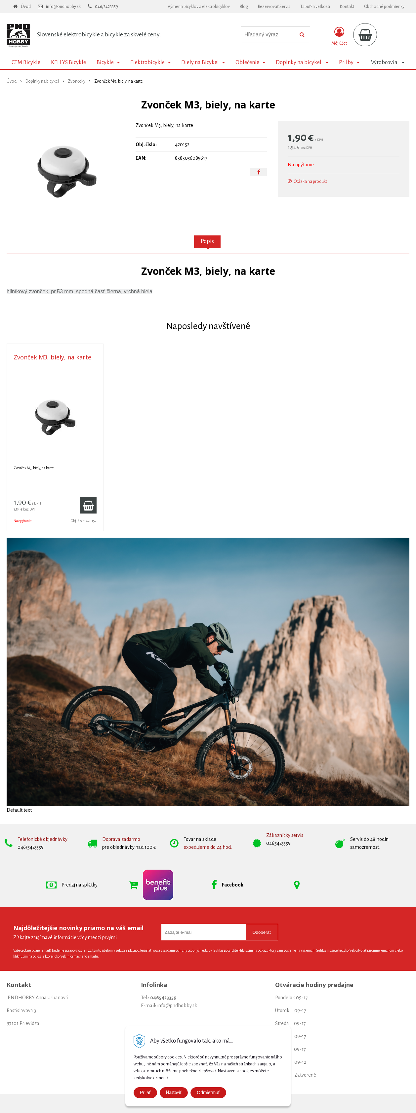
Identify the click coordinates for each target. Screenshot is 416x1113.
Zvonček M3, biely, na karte (52, 357)
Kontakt (347, 6)
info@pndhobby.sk (63, 6)
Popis (207, 241)
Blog (244, 6)
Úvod (26, 6)
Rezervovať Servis (274, 6)
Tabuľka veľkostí (315, 6)
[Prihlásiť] (339, 36)
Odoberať (261, 932)
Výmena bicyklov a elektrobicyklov (199, 6)
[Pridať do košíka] (88, 505)
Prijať (145, 1092)
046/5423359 (106, 6)
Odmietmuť (208, 1092)
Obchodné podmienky (384, 6)
